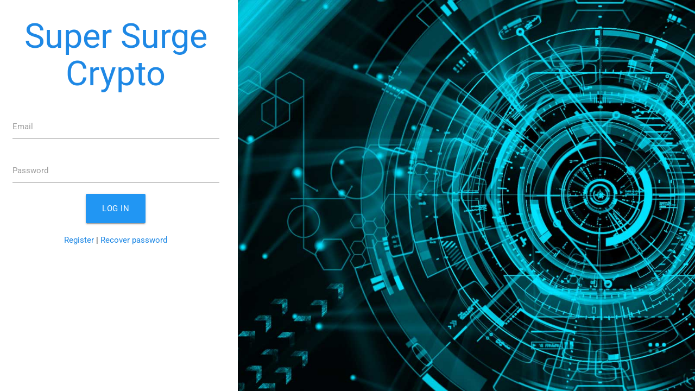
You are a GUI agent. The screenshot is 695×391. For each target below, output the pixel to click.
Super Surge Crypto (115, 54)
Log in (115, 208)
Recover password (133, 240)
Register (79, 240)
